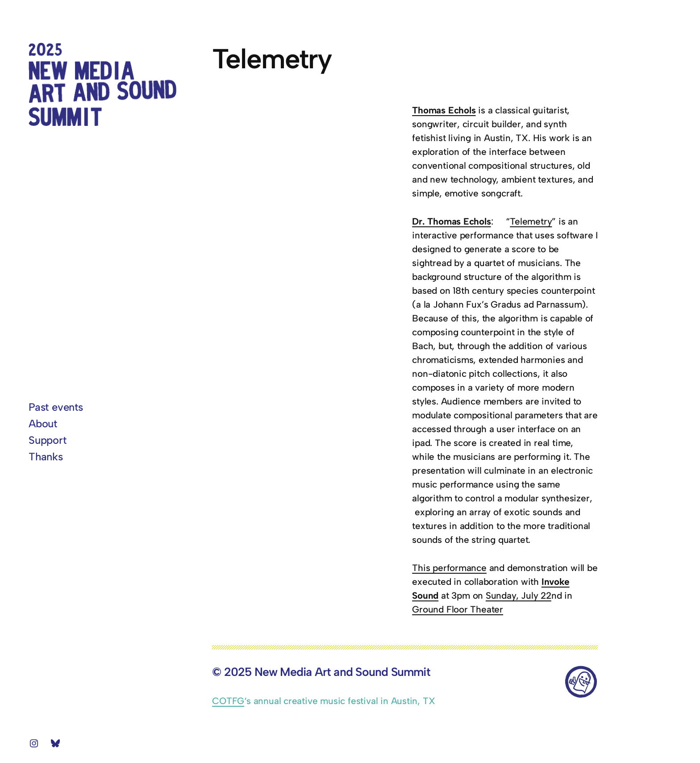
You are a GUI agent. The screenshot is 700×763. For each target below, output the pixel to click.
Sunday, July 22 (518, 595)
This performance (449, 567)
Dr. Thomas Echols (451, 221)
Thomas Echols (443, 110)
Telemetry (531, 221)
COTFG (228, 700)
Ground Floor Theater (457, 609)
